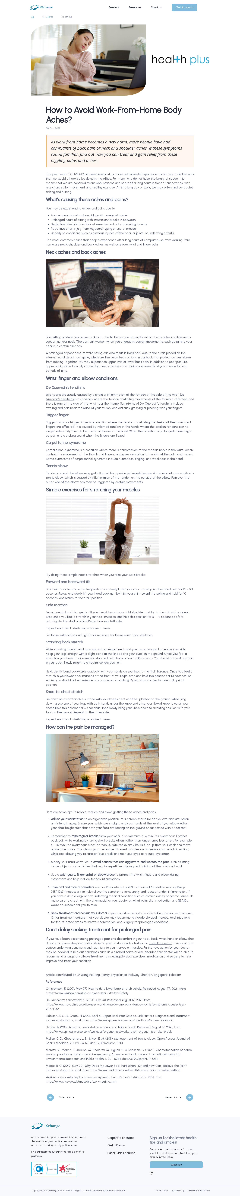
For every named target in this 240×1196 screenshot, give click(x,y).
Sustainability (178, 1190)
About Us (156, 6)
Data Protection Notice (199, 1190)
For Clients (47, 17)
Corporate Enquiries (120, 1138)
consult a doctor (160, 943)
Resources (135, 6)
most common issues (67, 240)
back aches (96, 244)
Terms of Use (161, 1190)
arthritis (169, 233)
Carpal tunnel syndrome (62, 450)
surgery (175, 956)
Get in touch (184, 6)
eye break (106, 854)
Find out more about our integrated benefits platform (57, 1153)
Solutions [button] (114, 6)
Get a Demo (116, 1145)
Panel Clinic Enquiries (121, 1153)
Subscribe (176, 1164)
